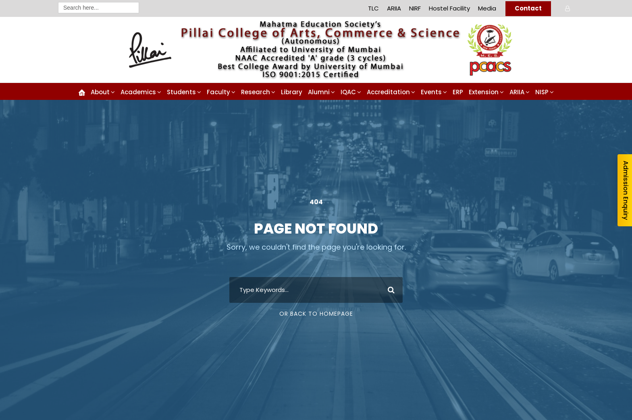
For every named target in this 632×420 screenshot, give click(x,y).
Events (431, 92)
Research (255, 92)
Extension (484, 92)
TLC (373, 8)
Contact (528, 8)
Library (291, 92)
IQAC (348, 92)
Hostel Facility (449, 8)
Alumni (319, 92)
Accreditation (388, 92)
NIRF (415, 8)
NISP (542, 92)
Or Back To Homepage (316, 314)
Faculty (218, 92)
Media (487, 8)
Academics (138, 92)
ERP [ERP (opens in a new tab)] (458, 92)
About (100, 92)
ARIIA (394, 8)
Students (181, 92)
